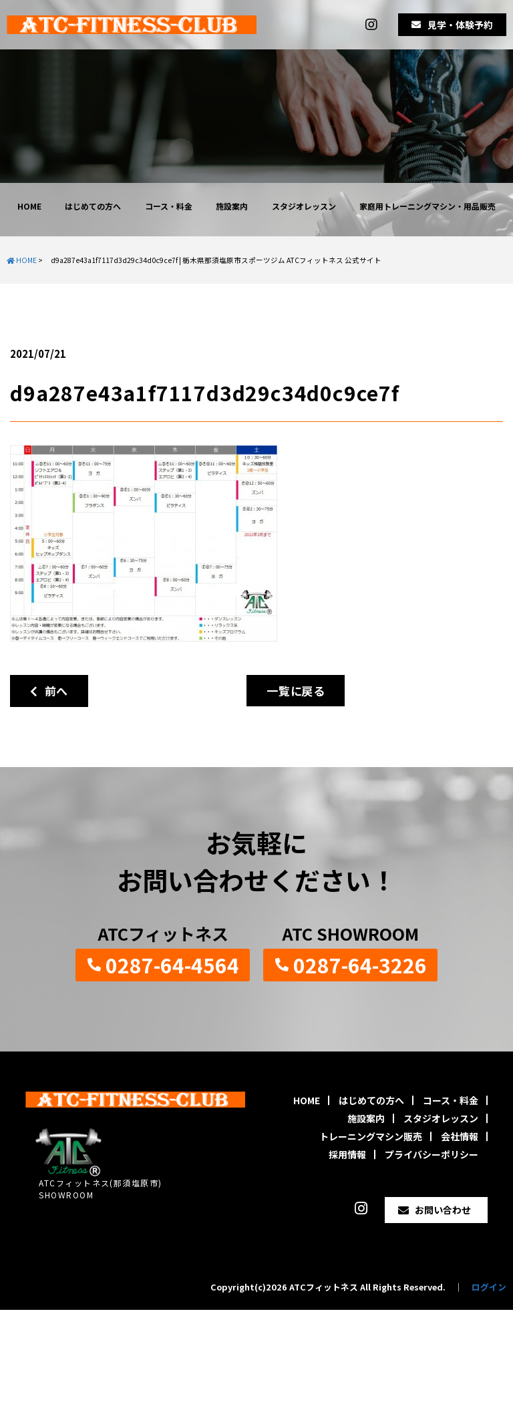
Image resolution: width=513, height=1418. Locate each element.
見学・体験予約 (460, 24)
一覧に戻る (296, 690)
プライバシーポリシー (431, 1154)
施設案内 (232, 206)
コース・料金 (168, 206)
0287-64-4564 (172, 964)
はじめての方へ (93, 206)
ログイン (489, 1286)
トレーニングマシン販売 (370, 1136)
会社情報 (459, 1136)
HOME (29, 206)
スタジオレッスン (304, 206)
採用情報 (347, 1154)
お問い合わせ (443, 1209)
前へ (49, 690)
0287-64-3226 (360, 964)
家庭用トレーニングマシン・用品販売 (427, 206)
